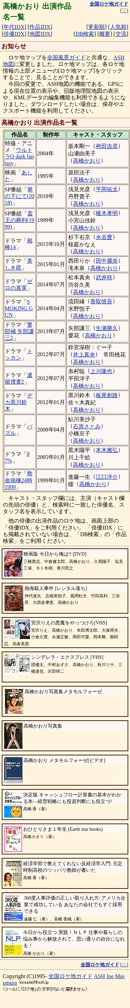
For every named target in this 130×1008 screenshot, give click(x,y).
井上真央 (84, 355)
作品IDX (39, 27)
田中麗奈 (107, 261)
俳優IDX (13, 34)
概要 (104, 34)
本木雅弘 (107, 450)
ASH (99, 976)
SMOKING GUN (19, 308)
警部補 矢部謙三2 (19, 331)
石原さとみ (87, 426)
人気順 (118, 27)
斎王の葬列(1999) (19, 220)
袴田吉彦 (107, 146)
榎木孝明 (107, 213)
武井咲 (104, 277)
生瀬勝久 (107, 328)
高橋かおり (87, 161)
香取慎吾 (101, 301)
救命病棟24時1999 (18, 480)
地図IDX (39, 34)
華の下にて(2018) (19, 196)
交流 (121, 34)
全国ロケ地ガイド (70, 976)
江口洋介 (107, 477)
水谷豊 (104, 237)
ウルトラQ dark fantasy (19, 156)
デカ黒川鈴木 (18, 402)
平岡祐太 (107, 189)
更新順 (96, 27)
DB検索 (84, 34)
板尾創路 (107, 395)
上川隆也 (101, 371)
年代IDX (13, 27)
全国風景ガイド (66, 57)
